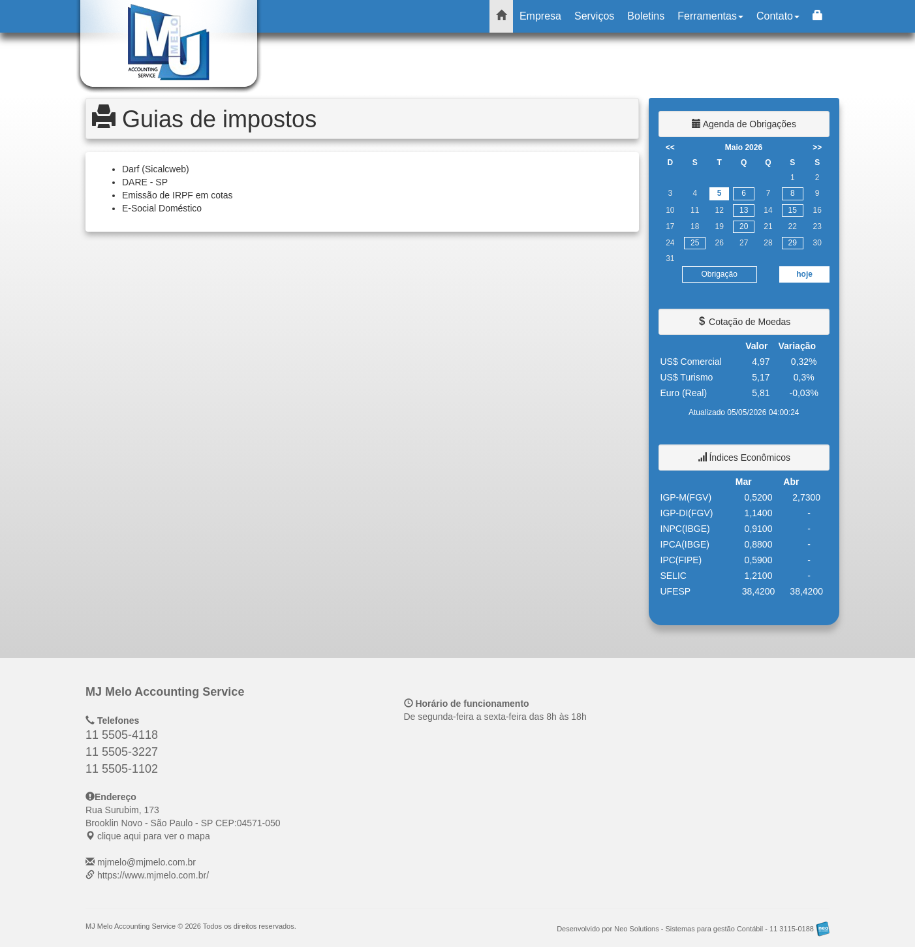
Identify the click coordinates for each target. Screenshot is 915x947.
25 (694, 242)
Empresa (540, 16)
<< (670, 147)
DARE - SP (145, 182)
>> (817, 147)
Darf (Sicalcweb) (155, 169)
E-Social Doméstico (162, 208)
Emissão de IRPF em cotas (177, 195)
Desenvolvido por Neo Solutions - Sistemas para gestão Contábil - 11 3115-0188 (693, 929)
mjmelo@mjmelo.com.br (146, 862)
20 (743, 226)
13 (743, 210)
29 (792, 242)
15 (792, 210)
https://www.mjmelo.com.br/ (153, 875)
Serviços (594, 16)
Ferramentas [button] (710, 16)
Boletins (645, 16)
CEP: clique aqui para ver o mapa (183, 823)
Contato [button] (777, 16)
